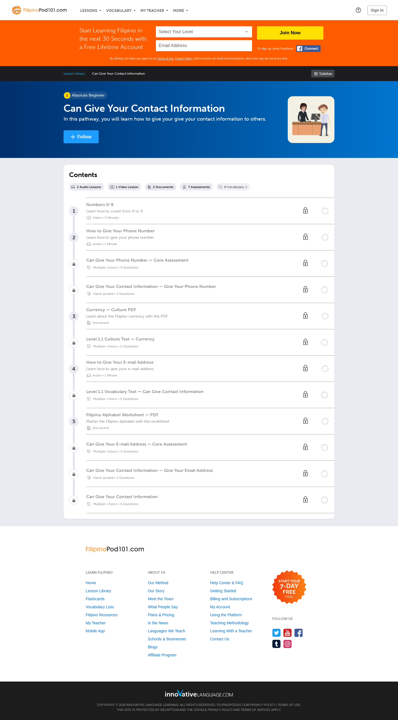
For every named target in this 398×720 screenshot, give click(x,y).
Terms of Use (165, 58)
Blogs (153, 647)
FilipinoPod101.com (233, 704)
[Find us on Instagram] (287, 644)
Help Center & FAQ (226, 583)
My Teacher (152, 10)
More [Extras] (178, 10)
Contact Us (219, 639)
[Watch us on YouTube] (287, 632)
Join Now (290, 32)
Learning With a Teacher (231, 631)
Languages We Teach (166, 631)
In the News (158, 623)
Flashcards (95, 599)
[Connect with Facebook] (308, 49)
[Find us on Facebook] (298, 632)
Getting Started (223, 591)
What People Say (163, 607)
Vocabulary (119, 10)
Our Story (156, 591)
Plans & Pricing (161, 615)
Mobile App (95, 631)
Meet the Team (160, 599)
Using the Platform (226, 615)
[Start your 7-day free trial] (289, 587)
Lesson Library (74, 74)
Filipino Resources (101, 615)
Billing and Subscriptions (231, 599)
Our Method (158, 583)
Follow (84, 136)
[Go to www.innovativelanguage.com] (199, 693)
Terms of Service (256, 709)
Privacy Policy (183, 58)
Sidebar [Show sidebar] (325, 73)
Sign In (377, 10)
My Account (220, 607)
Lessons (88, 10)
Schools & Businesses (167, 639)
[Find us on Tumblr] (276, 644)
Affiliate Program (162, 655)
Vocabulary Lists (100, 607)
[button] (358, 10)
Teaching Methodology (229, 623)
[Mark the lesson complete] (325, 211)
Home (91, 583)
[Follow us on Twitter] (276, 632)
